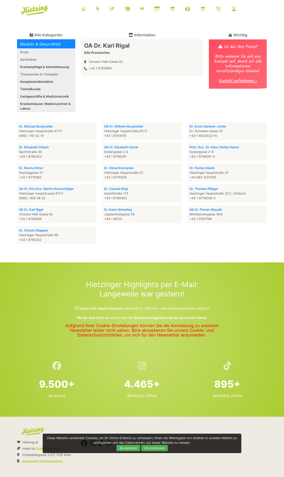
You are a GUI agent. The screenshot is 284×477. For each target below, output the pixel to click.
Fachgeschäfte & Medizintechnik (44, 96)
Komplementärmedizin (36, 82)
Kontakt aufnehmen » (238, 81)
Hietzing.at (35, 10)
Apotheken (28, 59)
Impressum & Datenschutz (42, 461)
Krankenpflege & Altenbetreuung (44, 67)
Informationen (154, 448)
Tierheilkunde (30, 89)
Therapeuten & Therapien (39, 74)
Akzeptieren (128, 448)
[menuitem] (163, 9)
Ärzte (24, 52)
